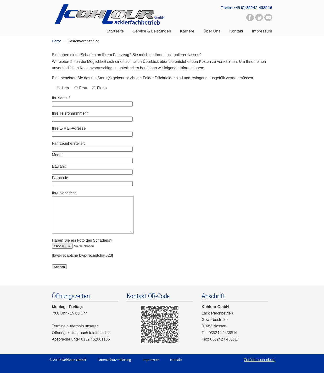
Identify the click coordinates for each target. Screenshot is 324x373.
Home (56, 41)
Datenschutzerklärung (114, 367)
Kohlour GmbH (109, 14)
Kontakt (176, 367)
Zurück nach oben (259, 367)
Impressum (151, 367)
